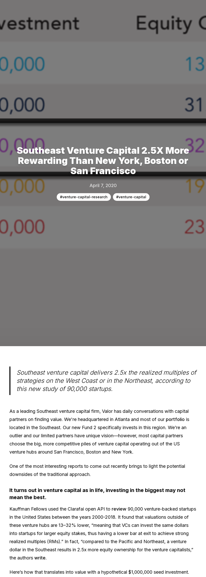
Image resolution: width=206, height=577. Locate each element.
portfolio (175, 419)
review (119, 509)
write (40, 557)
